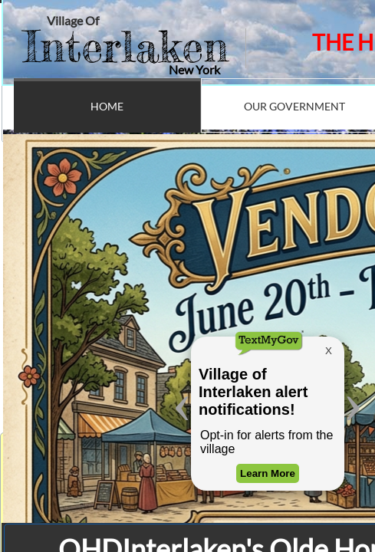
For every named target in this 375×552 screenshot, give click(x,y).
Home (106, 106)
